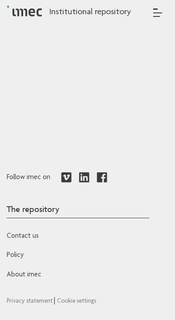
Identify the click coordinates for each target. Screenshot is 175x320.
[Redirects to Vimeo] (66, 177)
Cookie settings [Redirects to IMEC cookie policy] (76, 301)
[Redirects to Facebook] (102, 177)
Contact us (23, 236)
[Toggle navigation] (157, 12)
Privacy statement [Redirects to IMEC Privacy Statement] (30, 301)
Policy (15, 255)
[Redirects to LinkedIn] (84, 177)
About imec (24, 275)
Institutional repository (90, 12)
